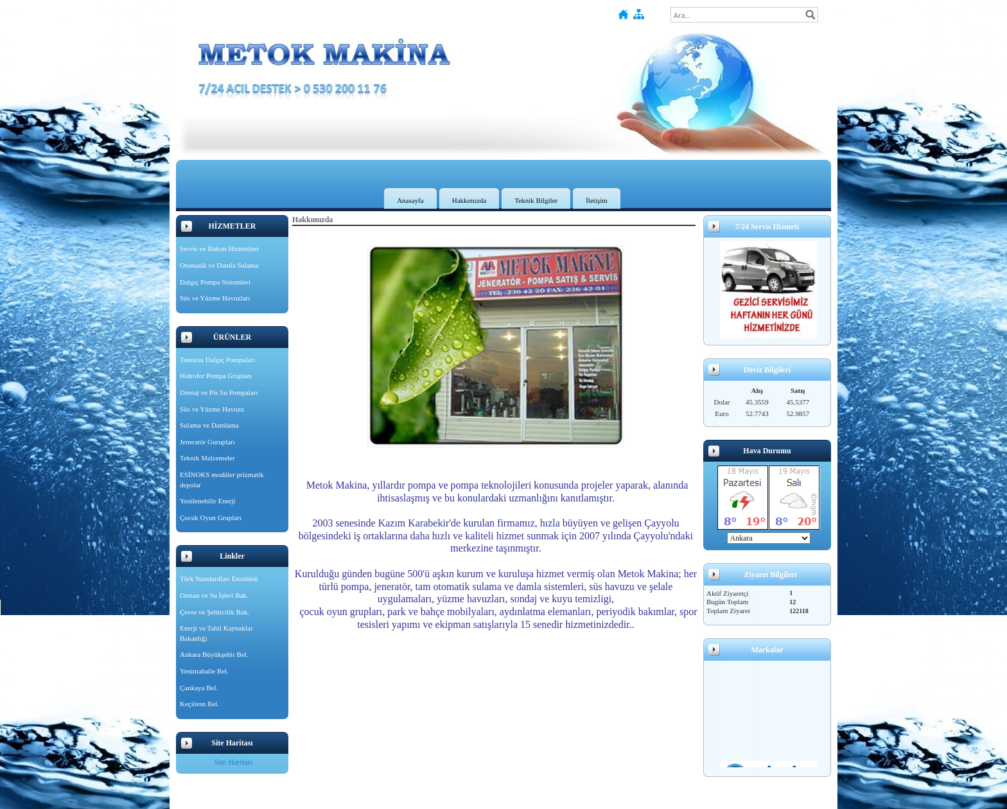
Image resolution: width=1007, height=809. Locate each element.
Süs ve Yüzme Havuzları (215, 298)
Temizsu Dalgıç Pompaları (217, 359)
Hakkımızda (469, 200)
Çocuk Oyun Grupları (210, 517)
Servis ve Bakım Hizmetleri (219, 248)
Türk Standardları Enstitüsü (219, 578)
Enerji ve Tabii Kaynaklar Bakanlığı (216, 633)
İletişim (597, 200)
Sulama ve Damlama (209, 425)
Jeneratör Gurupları (207, 442)
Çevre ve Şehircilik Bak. (214, 612)
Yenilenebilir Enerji (208, 501)
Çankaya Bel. (199, 688)
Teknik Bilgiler (535, 200)
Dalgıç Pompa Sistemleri (215, 282)
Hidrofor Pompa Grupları (216, 375)
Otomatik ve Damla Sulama (219, 265)
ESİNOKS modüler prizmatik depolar (222, 480)
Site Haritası (234, 762)
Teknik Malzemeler (207, 458)
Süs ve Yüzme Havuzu (212, 409)
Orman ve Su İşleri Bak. (214, 595)
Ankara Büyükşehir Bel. (214, 654)
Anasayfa (410, 200)
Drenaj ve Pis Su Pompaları (219, 392)
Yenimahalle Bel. (204, 671)
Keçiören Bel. (199, 704)
